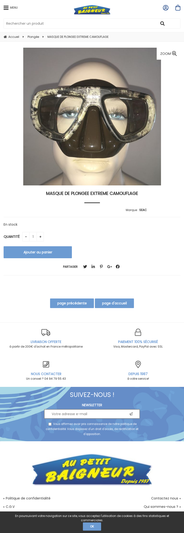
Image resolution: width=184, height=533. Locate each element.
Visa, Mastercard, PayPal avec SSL (138, 339)
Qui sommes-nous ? (161, 506)
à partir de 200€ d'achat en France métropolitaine (46, 339)
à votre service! (138, 371)
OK (92, 526)
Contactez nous (164, 498)
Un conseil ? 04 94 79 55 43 (46, 371)
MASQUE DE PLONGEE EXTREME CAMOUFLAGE (92, 193)
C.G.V (10, 506)
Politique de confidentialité (28, 498)
